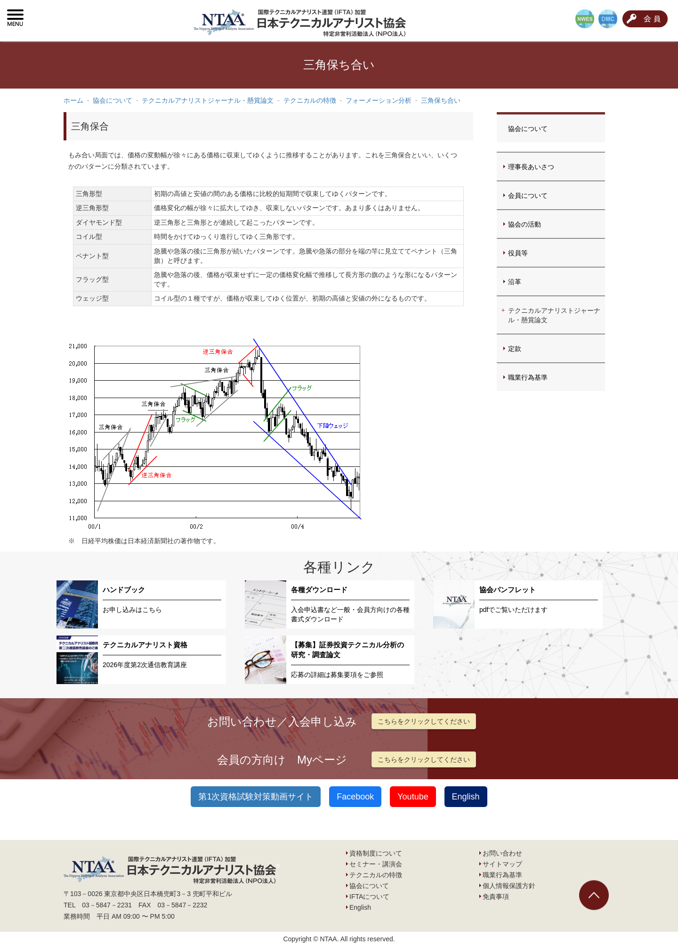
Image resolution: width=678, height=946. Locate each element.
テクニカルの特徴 (375, 875)
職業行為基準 (528, 377)
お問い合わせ (502, 853)
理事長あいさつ (531, 167)
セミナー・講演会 (375, 864)
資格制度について (375, 853)
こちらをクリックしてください (424, 721)
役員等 (518, 253)
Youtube (412, 796)
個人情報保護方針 (509, 885)
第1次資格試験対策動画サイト (255, 796)
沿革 (514, 281)
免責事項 (496, 896)
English (466, 796)
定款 (514, 348)
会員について (528, 195)
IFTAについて (369, 896)
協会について (528, 128)
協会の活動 (524, 224)
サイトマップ (502, 864)
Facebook (355, 796)
